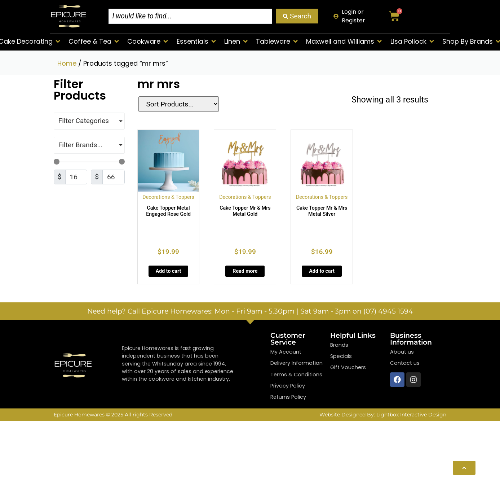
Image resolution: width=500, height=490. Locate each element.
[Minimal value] (89, 162)
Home (66, 63)
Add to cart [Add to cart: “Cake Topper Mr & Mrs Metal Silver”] (322, 271)
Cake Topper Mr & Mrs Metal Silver (321, 211)
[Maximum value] (113, 177)
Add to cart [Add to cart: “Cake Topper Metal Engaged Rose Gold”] (168, 271)
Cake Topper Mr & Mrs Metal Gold (245, 211)
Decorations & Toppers (168, 197)
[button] (94, 41)
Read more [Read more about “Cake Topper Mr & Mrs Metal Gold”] (245, 271)
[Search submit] (297, 16)
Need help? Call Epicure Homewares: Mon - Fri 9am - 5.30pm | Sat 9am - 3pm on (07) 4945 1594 (250, 311)
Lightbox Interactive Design (411, 414)
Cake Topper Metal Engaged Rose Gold (168, 211)
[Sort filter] (174, 104)
